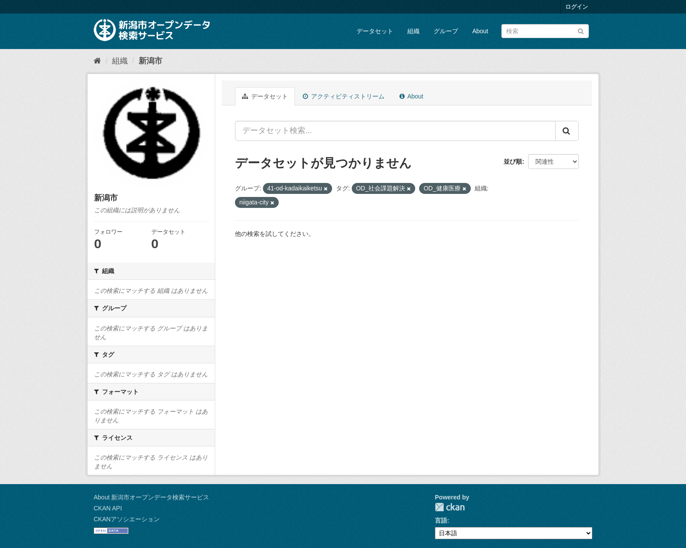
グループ (446, 31)
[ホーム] (97, 60)
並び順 (513, 161)
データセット (375, 31)
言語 (441, 520)
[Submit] (580, 30)
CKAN (450, 507)
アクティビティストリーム (344, 96)
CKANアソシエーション (127, 519)
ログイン (576, 7)
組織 (413, 31)
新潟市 (150, 60)
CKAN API (108, 508)
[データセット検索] (545, 31)
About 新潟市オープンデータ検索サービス (151, 497)
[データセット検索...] (395, 131)
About (480, 31)
